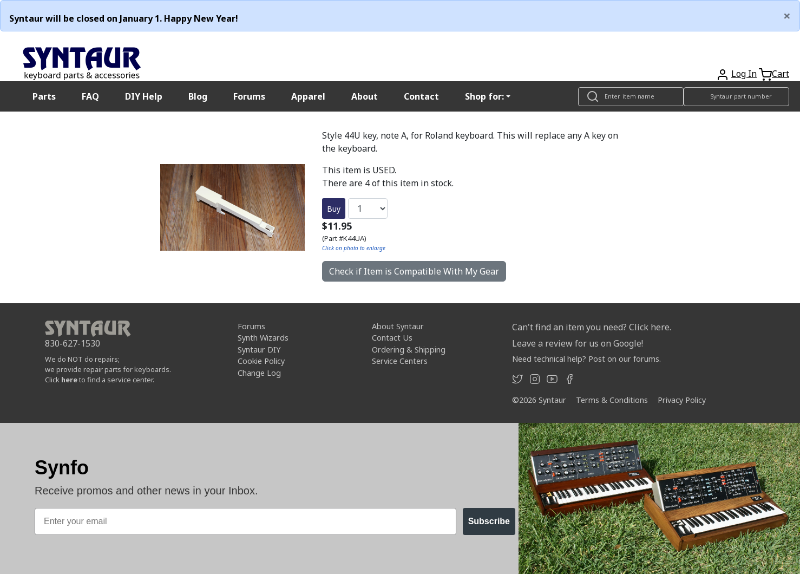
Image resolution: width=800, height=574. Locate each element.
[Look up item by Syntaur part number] (736, 96)
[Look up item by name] (631, 96)
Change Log (259, 373)
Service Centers (400, 361)
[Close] (787, 15)
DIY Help (143, 96)
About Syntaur (398, 326)
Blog (197, 96)
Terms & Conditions (612, 400)
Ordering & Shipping (408, 349)
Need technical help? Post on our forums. (586, 359)
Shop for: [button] (484, 96)
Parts (44, 96)
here (69, 379)
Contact (421, 96)
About (364, 96)
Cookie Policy (261, 361)
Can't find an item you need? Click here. (591, 327)
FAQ (90, 96)
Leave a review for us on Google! (577, 343)
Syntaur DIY (259, 349)
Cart (780, 74)
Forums (249, 96)
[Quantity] (368, 208)
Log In (744, 74)
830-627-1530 (72, 343)
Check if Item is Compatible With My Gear (414, 271)
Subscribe (489, 521)
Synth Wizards (263, 337)
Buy (333, 209)
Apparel (308, 96)
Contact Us (392, 337)
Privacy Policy (682, 400)
